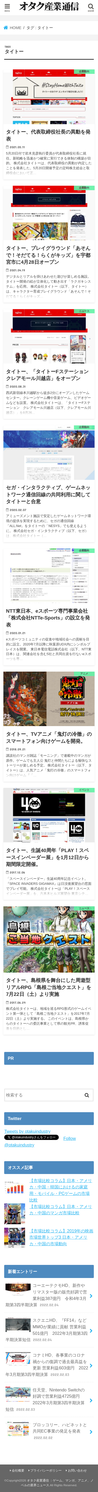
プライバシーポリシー (46, 1470)
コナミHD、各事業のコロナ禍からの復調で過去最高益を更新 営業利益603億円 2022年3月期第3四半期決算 (46, 1364)
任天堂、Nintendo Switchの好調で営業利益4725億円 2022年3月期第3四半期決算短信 (44, 1399)
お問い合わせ (77, 1470)
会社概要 (18, 1470)
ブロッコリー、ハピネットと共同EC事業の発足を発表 (46, 1431)
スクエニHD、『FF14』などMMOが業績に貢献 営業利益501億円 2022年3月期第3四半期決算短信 (46, 1329)
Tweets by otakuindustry (27, 1131)
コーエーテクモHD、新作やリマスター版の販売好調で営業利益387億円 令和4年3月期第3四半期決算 (46, 1295)
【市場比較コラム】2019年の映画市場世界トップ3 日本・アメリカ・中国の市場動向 (61, 1237)
